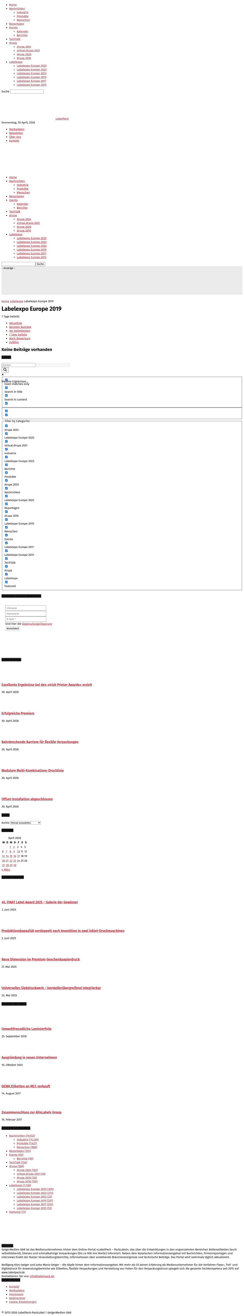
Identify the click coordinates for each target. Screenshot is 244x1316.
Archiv (6, 822)
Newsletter (16, 133)
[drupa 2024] (6, 426)
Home (13, 4)
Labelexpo (15, 62)
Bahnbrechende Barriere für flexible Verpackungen (40, 742)
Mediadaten (17, 129)
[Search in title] (6, 387)
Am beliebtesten (19, 330)
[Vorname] (25, 608)
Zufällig (14, 342)
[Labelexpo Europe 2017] (6, 543)
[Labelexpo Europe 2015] (6, 550)
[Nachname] (25, 613)
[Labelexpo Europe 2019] (6, 519)
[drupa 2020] (6, 480)
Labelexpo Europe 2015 (31, 85)
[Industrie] (6, 449)
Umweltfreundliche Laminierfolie (26, 1029)
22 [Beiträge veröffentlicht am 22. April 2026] (11, 860)
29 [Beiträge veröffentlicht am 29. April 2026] (11, 865)
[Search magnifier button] (5, 370)
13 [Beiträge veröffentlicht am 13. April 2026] (3, 856)
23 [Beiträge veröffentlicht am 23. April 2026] (14, 860)
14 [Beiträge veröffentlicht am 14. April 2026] (7, 856)
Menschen (23, 20)
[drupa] (6, 566)
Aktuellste (15, 323)
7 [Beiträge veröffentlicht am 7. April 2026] (6, 851)
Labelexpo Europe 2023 (32, 69)
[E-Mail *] (25, 619)
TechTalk (14, 39)
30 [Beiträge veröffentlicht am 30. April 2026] (14, 865)
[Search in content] (6, 395)
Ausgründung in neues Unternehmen (29, 1058)
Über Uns (15, 137)
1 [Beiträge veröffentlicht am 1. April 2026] (10, 847)
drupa (13, 43)
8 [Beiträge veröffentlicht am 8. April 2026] (10, 851)
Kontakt (14, 140)
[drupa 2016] (6, 511)
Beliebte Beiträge (20, 327)
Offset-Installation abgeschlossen (27, 799)
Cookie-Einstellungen (23, 1302)
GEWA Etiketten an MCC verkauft (26, 1086)
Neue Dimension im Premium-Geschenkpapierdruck (41, 959)
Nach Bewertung (19, 338)
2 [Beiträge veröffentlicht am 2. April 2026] (14, 847)
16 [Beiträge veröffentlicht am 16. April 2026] (14, 856)
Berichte (22, 35)
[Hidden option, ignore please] (6, 411)
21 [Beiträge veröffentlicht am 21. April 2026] (7, 860)
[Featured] (6, 582)
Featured (17, 1212)
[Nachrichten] (6, 488)
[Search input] (18, 365)
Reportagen (16, 24)
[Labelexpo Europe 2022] (6, 496)
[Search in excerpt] (6, 403)
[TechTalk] (6, 558)
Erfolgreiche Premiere (18, 713)
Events (13, 27)
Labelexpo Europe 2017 (31, 81)
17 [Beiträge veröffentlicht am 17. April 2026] (18, 856)
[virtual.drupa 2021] (6, 441)
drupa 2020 (24, 54)
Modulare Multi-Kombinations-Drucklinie (33, 771)
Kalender (22, 31)
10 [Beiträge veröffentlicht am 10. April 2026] (18, 851)
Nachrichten (17, 8)
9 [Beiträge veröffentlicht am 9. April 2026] (14, 851)
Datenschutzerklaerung (37, 624)
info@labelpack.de (42, 1276)
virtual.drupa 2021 (28, 50)
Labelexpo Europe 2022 (32, 73)
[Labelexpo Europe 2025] (6, 433)
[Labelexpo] (6, 574)
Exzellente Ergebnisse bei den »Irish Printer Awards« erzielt (47, 685)
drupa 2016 (24, 58)
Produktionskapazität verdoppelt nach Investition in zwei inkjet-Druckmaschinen (63, 931)
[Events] (6, 535)
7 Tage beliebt (18, 334)
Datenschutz (17, 1298)
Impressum (16, 1294)
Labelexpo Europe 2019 (31, 77)
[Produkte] (6, 472)
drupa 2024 (24, 46)
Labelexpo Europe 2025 (32, 65)
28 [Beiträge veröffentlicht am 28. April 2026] (7, 865)
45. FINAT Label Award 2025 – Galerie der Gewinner (40, 902)
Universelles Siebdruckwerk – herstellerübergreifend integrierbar (51, 988)
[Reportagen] (6, 504)
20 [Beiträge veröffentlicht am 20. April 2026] (3, 860)
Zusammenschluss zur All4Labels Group (31, 1112)
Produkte (22, 16)
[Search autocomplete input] (53, 365)
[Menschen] (6, 527)
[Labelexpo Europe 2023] (6, 457)
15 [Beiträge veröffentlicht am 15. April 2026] (11, 856)
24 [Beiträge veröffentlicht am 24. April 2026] (18, 860)
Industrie (23, 12)
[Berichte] (6, 465)
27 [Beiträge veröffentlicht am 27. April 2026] (3, 865)
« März (6, 869)
